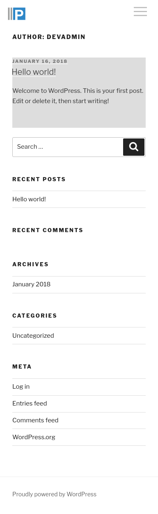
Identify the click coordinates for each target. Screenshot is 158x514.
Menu (140, 11)
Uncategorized (33, 335)
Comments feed (35, 420)
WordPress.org (33, 437)
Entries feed (29, 403)
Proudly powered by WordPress (54, 494)
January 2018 (31, 284)
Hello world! (33, 72)
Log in (21, 386)
